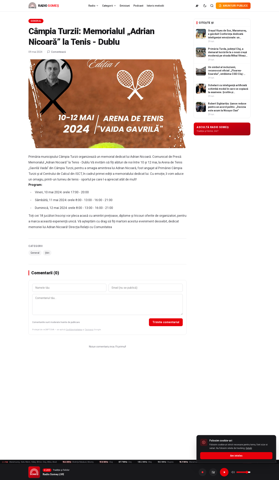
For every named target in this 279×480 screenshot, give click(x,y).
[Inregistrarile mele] (213, 472)
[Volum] (243, 472)
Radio (93, 5)
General (36, 21)
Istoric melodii (155, 5)
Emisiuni (125, 5)
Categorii (109, 5)
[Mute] (233, 472)
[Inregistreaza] (202, 472)
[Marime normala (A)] (197, 5)
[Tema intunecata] (205, 5)
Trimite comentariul (165, 322)
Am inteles (236, 455)
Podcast (138, 5)
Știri (47, 252)
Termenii (89, 329)
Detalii (249, 448)
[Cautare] (212, 5)
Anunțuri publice (233, 5)
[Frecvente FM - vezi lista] (139, 462)
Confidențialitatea (74, 329)
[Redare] (224, 472)
